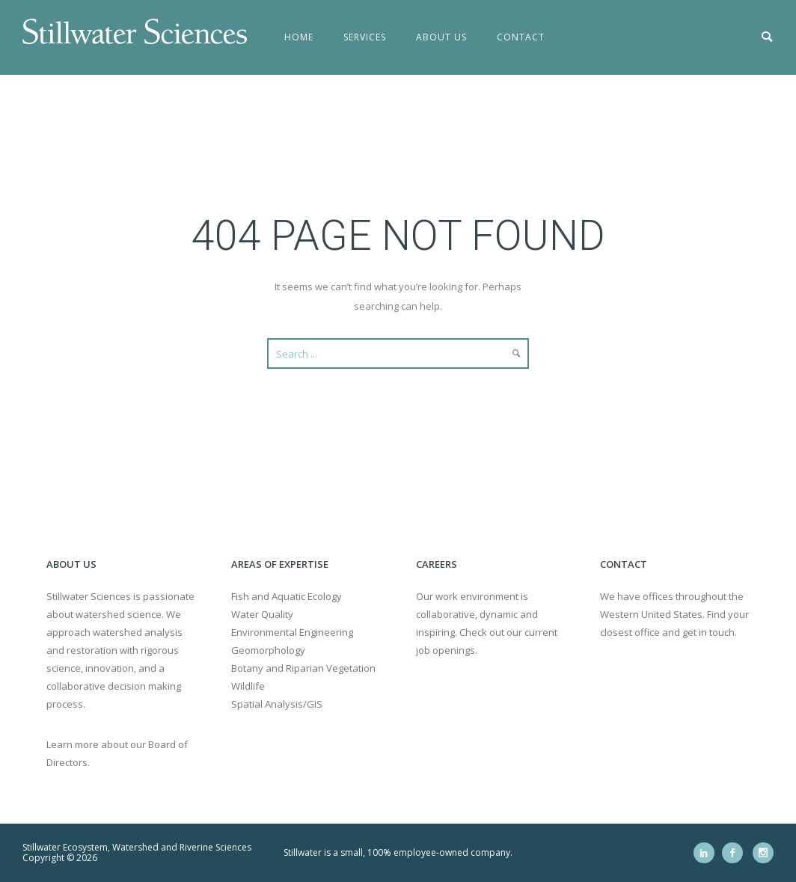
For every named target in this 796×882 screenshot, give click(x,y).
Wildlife (248, 686)
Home (298, 37)
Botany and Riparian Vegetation (303, 668)
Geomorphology (268, 650)
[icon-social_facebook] (736, 852)
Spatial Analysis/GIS (276, 704)
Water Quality (262, 614)
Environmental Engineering (292, 632)
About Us (441, 37)
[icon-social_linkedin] (708, 852)
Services (364, 37)
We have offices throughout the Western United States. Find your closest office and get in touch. (674, 614)
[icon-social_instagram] (763, 852)
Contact (521, 37)
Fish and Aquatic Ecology (286, 596)
